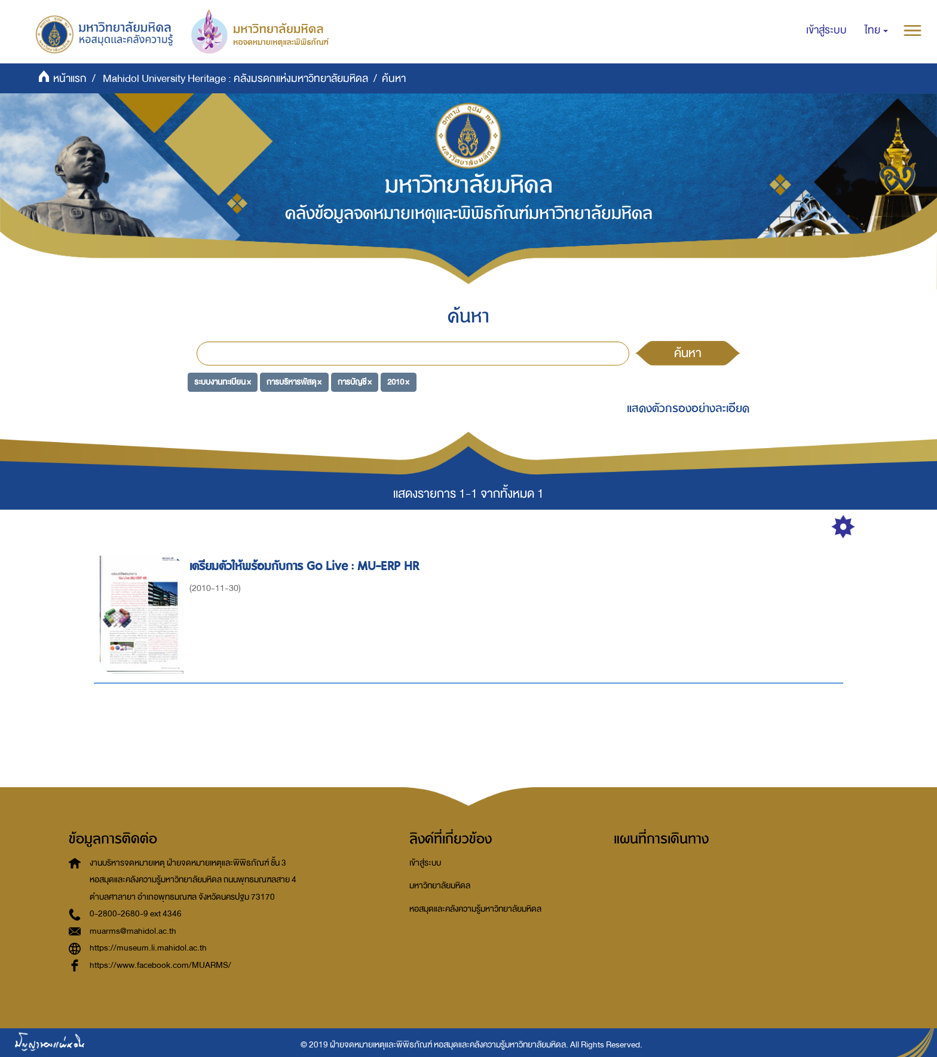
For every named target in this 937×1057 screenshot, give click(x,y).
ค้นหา (688, 353)
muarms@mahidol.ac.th (133, 931)
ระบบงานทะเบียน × (222, 381)
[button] (876, 30)
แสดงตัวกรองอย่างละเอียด (688, 408)
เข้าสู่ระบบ (425, 862)
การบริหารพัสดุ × (294, 381)
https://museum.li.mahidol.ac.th (148, 947)
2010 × (398, 381)
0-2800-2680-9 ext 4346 (136, 913)
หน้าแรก (70, 78)
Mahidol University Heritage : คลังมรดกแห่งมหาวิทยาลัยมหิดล (235, 78)
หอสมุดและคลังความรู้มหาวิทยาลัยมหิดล (475, 908)
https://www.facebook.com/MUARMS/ (160, 965)
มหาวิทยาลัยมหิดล (439, 885)
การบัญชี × (355, 381)
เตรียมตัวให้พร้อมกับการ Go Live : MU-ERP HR (305, 566)
